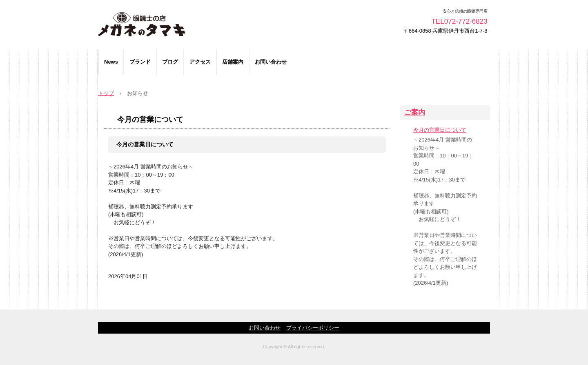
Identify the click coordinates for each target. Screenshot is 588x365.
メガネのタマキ (191, 24)
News (111, 62)
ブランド (140, 62)
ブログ (170, 62)
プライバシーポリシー (312, 328)
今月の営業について (150, 119)
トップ (106, 93)
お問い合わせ (271, 62)
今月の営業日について (145, 144)
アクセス (200, 62)
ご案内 (414, 112)
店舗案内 (232, 62)
